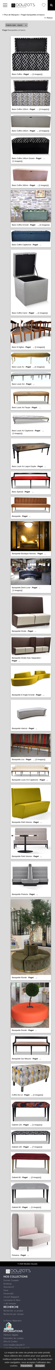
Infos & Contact (10, 1341)
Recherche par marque (13, 1314)
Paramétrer (26, 1365)
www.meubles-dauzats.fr (14, 1344)
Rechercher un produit (13, 1310)
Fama (6, 1290)
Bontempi (8, 1283)
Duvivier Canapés (11, 1280)
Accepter (40, 1365)
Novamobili (8, 1293)
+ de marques (10, 1303)
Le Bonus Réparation (13, 1320)
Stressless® (9, 1287)
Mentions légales (11, 1334)
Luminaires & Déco (12, 1300)
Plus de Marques (11, 15)
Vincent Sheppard (11, 1296)
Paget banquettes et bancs (33, 15)
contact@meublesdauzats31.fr (17, 1348)
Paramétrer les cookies (14, 1338)
